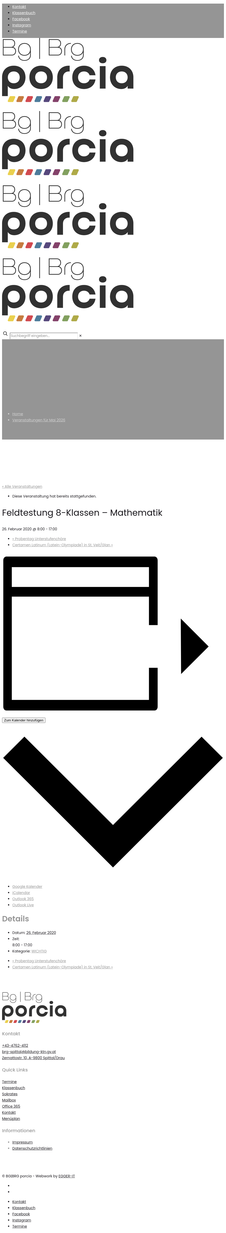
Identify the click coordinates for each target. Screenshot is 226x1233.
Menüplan (11, 1118)
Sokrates (9, 1094)
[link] (80, 335)
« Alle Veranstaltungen (22, 486)
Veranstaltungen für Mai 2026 (38, 420)
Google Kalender (27, 886)
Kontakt (19, 6)
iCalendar (21, 892)
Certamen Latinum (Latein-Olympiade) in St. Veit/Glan (62, 545)
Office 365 (11, 1106)
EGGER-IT (67, 1176)
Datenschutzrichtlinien (32, 1148)
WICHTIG (39, 951)
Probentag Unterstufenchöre (39, 538)
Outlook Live (23, 905)
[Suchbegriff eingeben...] (44, 336)
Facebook (21, 19)
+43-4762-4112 (15, 1045)
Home (17, 413)
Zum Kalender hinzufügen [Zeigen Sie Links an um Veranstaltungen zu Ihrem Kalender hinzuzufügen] (23, 720)
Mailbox (9, 1100)
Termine (19, 31)
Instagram (21, 25)
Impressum (22, 1142)
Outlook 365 (23, 898)
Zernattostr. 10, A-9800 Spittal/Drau (33, 1057)
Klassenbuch (23, 12)
